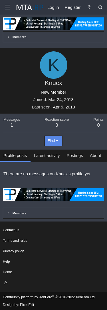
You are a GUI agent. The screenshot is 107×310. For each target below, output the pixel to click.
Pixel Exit (27, 305)
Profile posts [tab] (15, 155)
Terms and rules (15, 241)
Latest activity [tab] (47, 155)
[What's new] (88, 7)
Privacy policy (13, 251)
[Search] (100, 7)
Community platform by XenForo (49, 297)
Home (7, 272)
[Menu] (7, 7)
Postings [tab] (74, 155)
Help (6, 261)
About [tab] (95, 155)
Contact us (11, 230)
